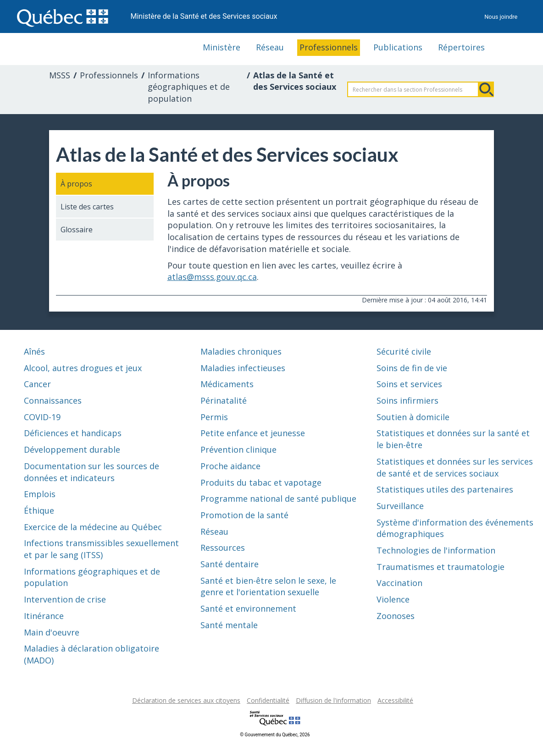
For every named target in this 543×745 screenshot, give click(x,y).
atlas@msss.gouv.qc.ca (212, 276)
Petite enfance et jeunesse (252, 432)
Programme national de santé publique (278, 498)
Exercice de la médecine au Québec (93, 526)
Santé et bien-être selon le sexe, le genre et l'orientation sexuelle (268, 586)
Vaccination (399, 582)
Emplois (39, 493)
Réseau (270, 47)
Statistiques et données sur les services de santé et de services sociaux (455, 467)
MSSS (59, 75)
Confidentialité (268, 700)
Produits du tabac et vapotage (260, 482)
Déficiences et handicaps (73, 432)
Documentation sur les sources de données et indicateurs (91, 471)
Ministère (221, 47)
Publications (397, 47)
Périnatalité (223, 400)
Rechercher (486, 89)
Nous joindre (500, 16)
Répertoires (461, 47)
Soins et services (409, 383)
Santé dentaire (229, 564)
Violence (393, 599)
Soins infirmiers (407, 400)
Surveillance (400, 505)
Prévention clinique (238, 449)
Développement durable (72, 449)
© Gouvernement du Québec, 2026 (275, 734)
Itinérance (44, 615)
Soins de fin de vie (412, 367)
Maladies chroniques (241, 351)
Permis (214, 416)
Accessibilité (395, 700)
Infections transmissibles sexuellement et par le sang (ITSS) (101, 548)
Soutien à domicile (413, 416)
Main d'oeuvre (51, 632)
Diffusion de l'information (333, 700)
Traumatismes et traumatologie (440, 566)
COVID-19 (42, 416)
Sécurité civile (404, 351)
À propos (76, 184)
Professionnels (328, 47)
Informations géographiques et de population (189, 87)
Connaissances (53, 400)
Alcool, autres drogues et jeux (83, 367)
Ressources (222, 547)
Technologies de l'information (436, 550)
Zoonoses (396, 615)
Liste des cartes (87, 207)
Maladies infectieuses (242, 367)
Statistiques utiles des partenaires (445, 489)
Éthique (39, 510)
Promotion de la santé (244, 514)
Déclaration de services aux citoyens (186, 700)
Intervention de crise (65, 599)
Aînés (34, 351)
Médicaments (227, 383)
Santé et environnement (248, 608)
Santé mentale (229, 624)
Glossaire (77, 230)
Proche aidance (230, 465)
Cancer (37, 383)
